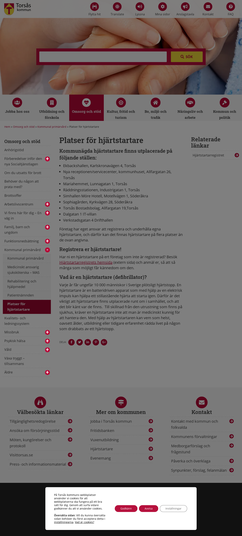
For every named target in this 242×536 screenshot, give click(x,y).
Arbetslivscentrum (27, 204)
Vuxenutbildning (104, 439)
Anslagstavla (185, 9)
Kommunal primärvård (51, 126)
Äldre (27, 372)
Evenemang (100, 458)
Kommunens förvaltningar (194, 436)
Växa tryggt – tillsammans (14, 361)
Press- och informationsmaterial (38, 464)
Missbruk (27, 332)
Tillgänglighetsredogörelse (33, 421)
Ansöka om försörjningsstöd (34, 430)
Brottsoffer (13, 195)
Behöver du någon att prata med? (21, 184)
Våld (27, 349)
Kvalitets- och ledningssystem (16, 321)
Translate (117, 9)
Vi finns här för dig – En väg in (27, 216)
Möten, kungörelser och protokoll (30, 442)
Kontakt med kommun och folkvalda (194, 424)
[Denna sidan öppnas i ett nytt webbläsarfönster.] (71, 342)
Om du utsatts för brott (22, 172)
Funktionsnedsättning (27, 241)
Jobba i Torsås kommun (111, 421)
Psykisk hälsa (27, 341)
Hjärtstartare (101, 448)
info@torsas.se (174, 517)
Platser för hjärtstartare (18, 307)
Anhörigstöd (14, 150)
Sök (189, 56)
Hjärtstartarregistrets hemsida (85, 262)
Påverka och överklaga (190, 461)
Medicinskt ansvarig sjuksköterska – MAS (23, 270)
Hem (7, 126)
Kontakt (208, 9)
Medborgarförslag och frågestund (190, 448)
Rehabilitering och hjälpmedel (21, 284)
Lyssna (140, 9)
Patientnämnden (20, 295)
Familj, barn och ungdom (27, 230)
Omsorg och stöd (24, 126)
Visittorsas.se (21, 454)
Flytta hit (94, 9)
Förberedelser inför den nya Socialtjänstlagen (27, 161)
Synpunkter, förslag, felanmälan (199, 470)
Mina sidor (162, 9)
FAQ (230, 9)
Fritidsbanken (102, 430)
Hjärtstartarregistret (208, 155)
